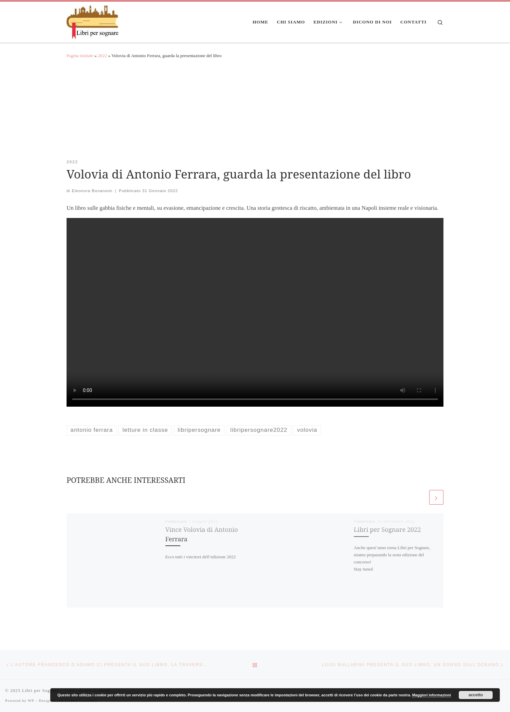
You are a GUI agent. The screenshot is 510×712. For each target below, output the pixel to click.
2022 (102, 55)
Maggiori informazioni (431, 695)
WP (31, 700)
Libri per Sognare (40, 690)
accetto (476, 695)
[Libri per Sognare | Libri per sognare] (93, 21)
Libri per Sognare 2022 (387, 529)
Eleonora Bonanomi (92, 190)
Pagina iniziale (80, 55)
